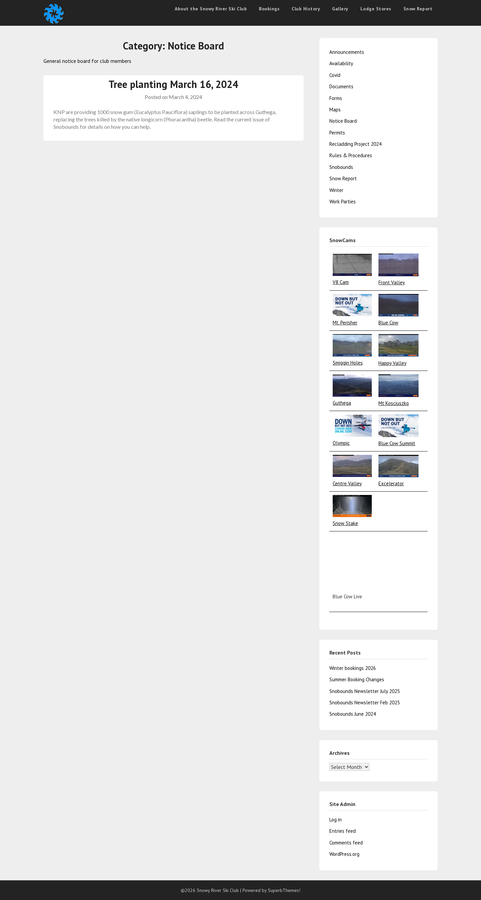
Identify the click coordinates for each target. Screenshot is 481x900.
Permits (337, 132)
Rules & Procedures (350, 155)
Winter (336, 190)
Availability (341, 63)
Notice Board (343, 121)
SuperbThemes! (284, 890)
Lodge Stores (375, 9)
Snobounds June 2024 (352, 714)
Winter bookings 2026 (352, 668)
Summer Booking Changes (356, 679)
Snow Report (418, 9)
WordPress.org (344, 854)
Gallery (340, 9)
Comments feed (346, 842)
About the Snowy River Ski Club (211, 9)
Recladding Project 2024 (355, 144)
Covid (334, 75)
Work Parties (342, 201)
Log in (335, 819)
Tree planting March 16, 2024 (173, 84)
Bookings (269, 9)
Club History (306, 9)
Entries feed (342, 831)
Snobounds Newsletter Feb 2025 (364, 702)
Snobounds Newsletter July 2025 (364, 691)
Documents (341, 86)
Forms (335, 98)
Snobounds (341, 167)
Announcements (346, 52)
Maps (335, 109)
